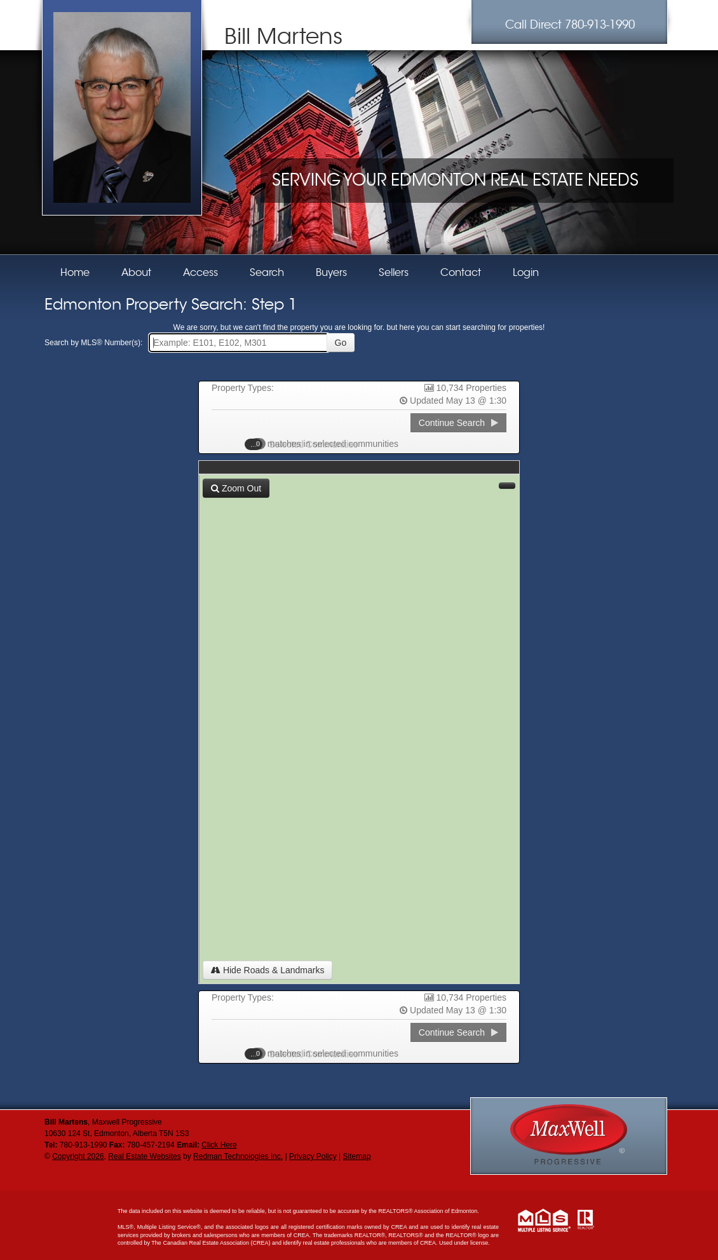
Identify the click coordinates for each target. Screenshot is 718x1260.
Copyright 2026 (78, 1156)
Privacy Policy (313, 1156)
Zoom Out (236, 488)
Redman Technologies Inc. (238, 1156)
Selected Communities (307, 443)
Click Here (218, 1144)
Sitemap (357, 1156)
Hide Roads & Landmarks (267, 970)
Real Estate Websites (144, 1156)
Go (341, 343)
